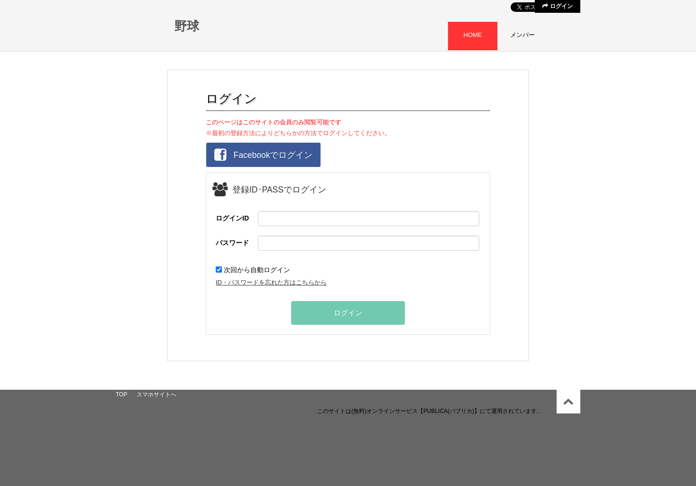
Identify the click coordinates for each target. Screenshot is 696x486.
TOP (121, 394)
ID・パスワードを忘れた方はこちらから (271, 282)
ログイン (557, 6)
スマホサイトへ (156, 394)
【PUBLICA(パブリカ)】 (449, 411)
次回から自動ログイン (253, 270)
